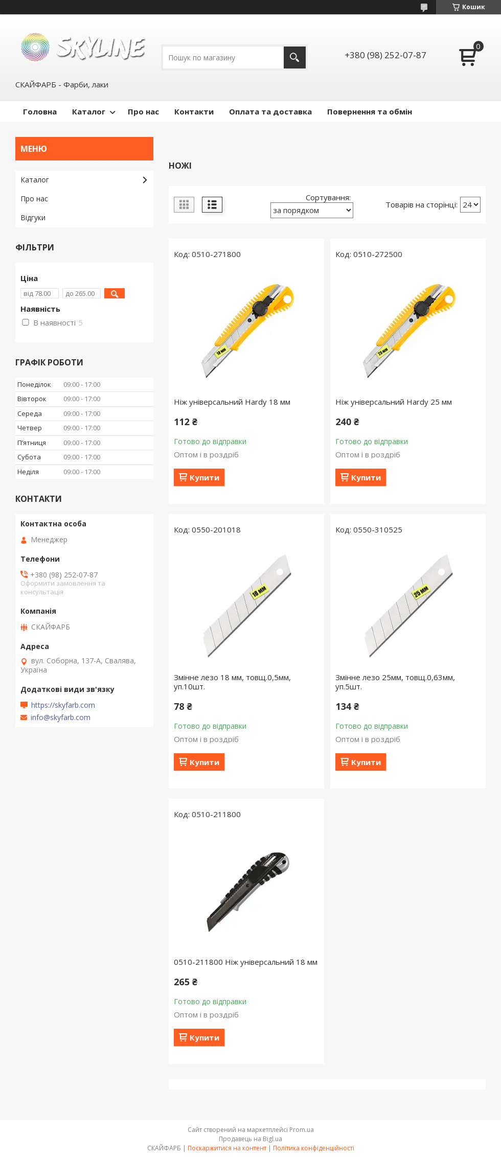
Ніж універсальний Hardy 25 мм (393, 401)
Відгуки (32, 217)
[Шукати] (295, 57)
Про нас (143, 111)
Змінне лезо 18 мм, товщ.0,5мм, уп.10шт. (232, 682)
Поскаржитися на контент (227, 1148)
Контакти (194, 111)
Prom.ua (301, 1129)
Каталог (88, 111)
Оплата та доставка (270, 111)
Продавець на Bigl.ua (250, 1138)
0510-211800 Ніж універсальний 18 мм (245, 961)
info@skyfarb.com (60, 717)
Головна (40, 111)
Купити (204, 477)
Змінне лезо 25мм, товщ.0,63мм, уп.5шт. (395, 682)
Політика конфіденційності (313, 1148)
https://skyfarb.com (63, 705)
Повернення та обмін (369, 111)
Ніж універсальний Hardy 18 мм (232, 401)
